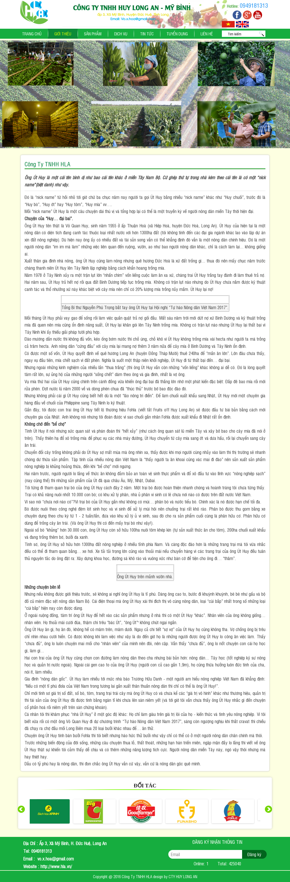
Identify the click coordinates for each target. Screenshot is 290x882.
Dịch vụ (120, 33)
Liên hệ (207, 33)
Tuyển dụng (177, 33)
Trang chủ (32, 33)
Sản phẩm (92, 33)
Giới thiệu (62, 33)
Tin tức (147, 33)
